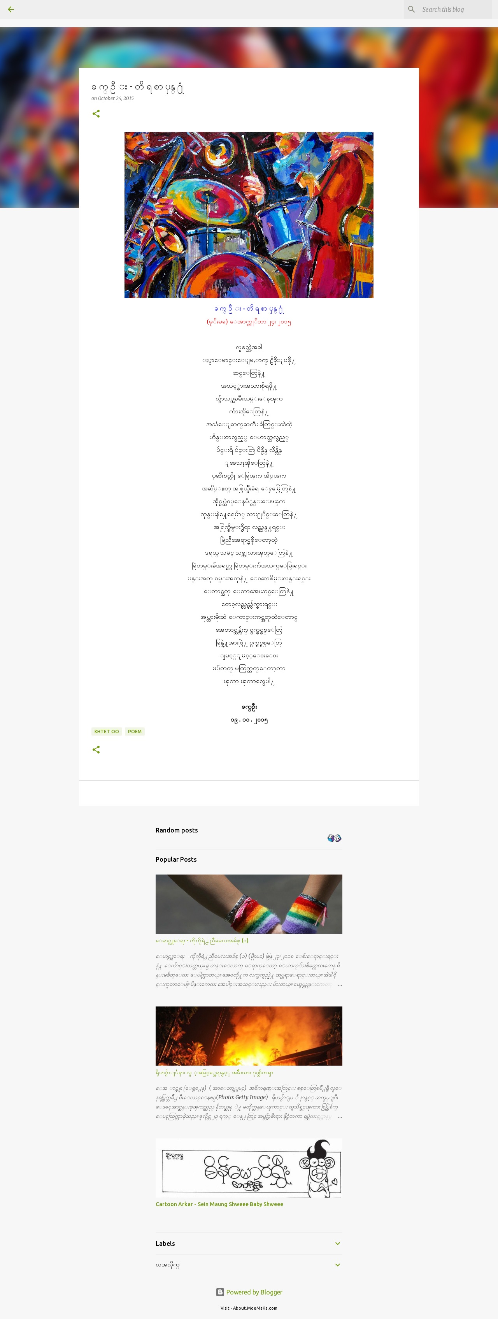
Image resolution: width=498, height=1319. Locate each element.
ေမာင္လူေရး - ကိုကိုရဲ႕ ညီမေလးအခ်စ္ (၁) (202, 940)
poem (135, 731)
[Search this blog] (451, 9)
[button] (96, 114)
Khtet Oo (107, 731)
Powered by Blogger (249, 1292)
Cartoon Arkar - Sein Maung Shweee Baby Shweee (219, 1204)
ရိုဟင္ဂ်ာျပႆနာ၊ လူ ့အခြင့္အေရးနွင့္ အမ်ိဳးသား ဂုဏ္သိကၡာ (215, 1072)
